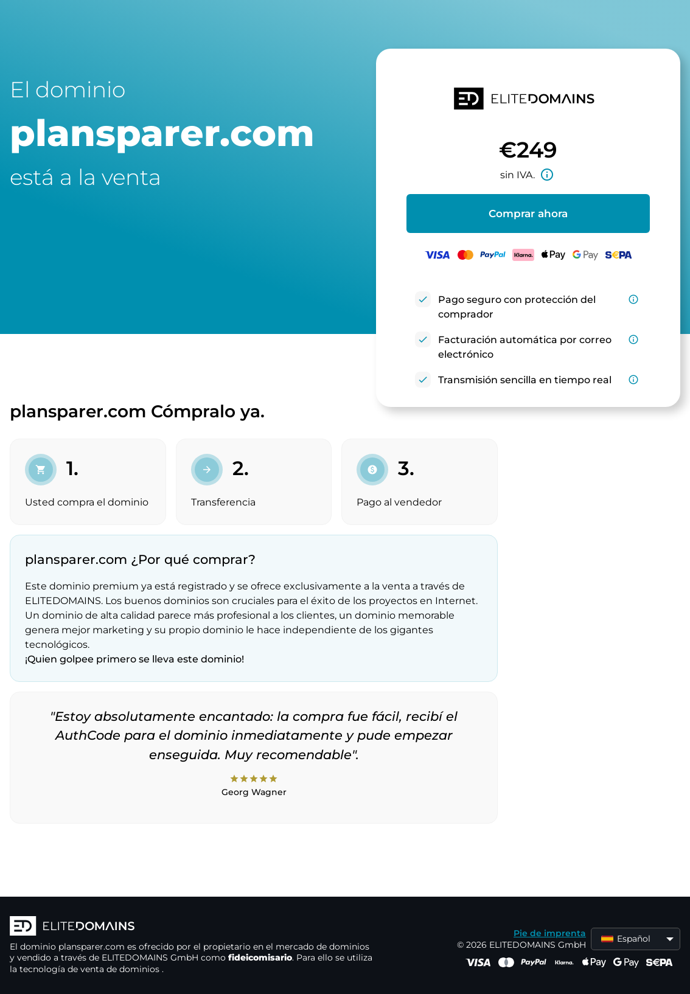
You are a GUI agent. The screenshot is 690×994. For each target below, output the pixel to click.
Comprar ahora (528, 213)
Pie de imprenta (550, 933)
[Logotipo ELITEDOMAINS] (192, 927)
